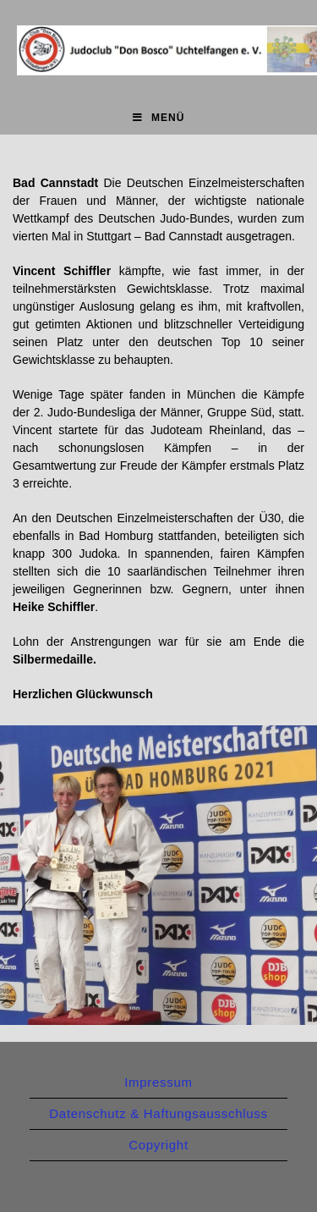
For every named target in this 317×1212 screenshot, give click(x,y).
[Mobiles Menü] (159, 118)
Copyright (158, 1145)
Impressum (158, 1082)
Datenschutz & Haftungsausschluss (158, 1113)
